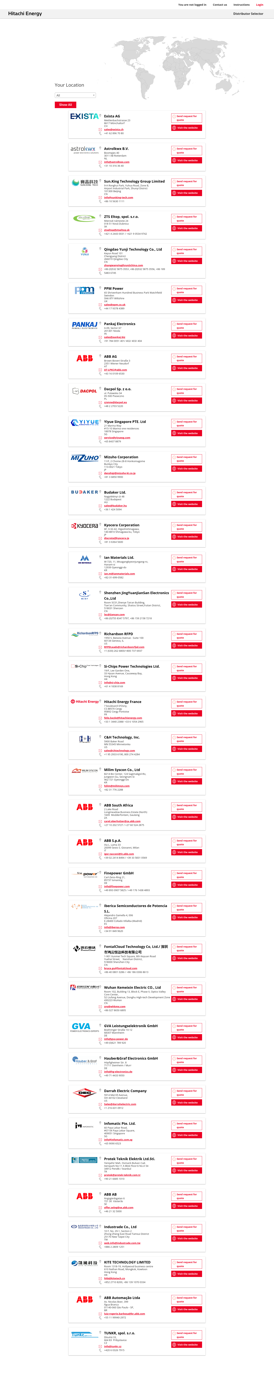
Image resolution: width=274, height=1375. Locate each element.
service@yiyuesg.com (117, 437)
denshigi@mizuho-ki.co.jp (119, 473)
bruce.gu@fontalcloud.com (120, 968)
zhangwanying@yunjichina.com (123, 265)
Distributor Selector (248, 14)
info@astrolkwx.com (116, 162)
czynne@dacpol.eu (115, 402)
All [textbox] (58, 95)
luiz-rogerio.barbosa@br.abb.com (124, 1313)
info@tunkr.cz (112, 1346)
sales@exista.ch (113, 129)
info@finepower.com (117, 886)
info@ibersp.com (114, 927)
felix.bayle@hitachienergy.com (123, 718)
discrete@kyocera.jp (116, 538)
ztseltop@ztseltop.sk (117, 230)
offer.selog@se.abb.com (118, 1207)
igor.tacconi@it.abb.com (119, 854)
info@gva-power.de (116, 1039)
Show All (65, 104)
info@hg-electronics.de (118, 1071)
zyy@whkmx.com (114, 1006)
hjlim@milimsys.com (117, 786)
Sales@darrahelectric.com (120, 1104)
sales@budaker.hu (115, 505)
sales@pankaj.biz (114, 337)
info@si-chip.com (114, 682)
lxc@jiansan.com (114, 614)
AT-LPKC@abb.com (115, 369)
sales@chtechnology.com (119, 750)
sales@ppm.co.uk (114, 304)
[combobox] (75, 95)
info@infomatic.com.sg (118, 1139)
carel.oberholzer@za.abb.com (122, 821)
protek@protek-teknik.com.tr (122, 1175)
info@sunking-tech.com (118, 197)
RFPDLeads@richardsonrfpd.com (124, 647)
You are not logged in (192, 4)
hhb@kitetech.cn (114, 1278)
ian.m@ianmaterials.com (119, 573)
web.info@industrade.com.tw (122, 1243)
